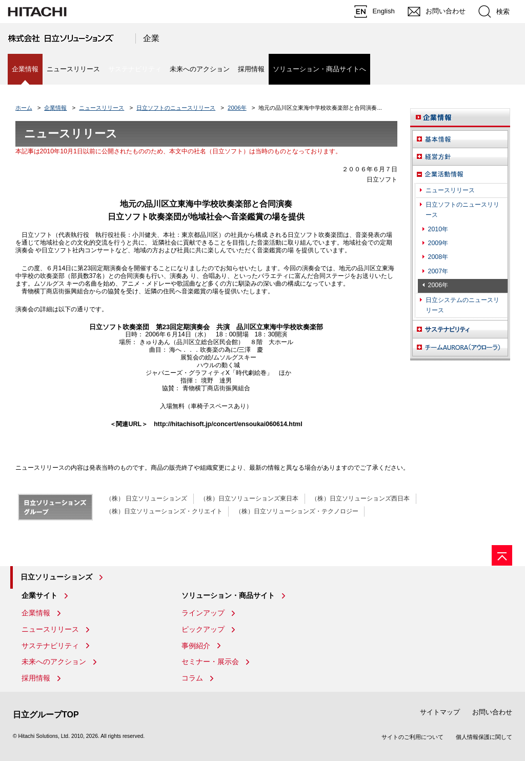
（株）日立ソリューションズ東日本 (249, 498)
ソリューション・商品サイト (228, 595)
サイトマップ (440, 712)
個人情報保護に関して (484, 737)
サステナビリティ (50, 646)
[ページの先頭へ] (502, 555)
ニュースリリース (73, 69)
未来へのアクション (200, 69)
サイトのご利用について (412, 737)
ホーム (23, 108)
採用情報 (251, 69)
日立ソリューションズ (56, 577)
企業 (151, 38)
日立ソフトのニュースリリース (175, 108)
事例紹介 (195, 646)
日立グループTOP (46, 714)
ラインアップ (203, 613)
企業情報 (55, 108)
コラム (192, 678)
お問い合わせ (492, 712)
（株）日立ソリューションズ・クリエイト (164, 511)
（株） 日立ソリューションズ (146, 498)
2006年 (237, 108)
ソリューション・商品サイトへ (319, 69)
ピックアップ (203, 629)
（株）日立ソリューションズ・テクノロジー (296, 511)
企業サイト (39, 595)
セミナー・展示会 (210, 661)
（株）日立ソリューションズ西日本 (360, 498)
